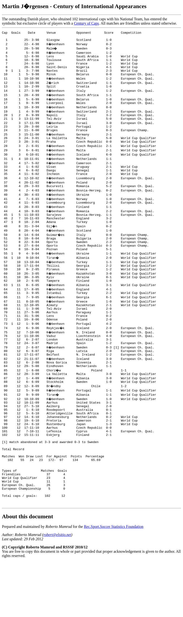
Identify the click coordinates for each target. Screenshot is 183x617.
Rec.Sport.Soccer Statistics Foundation (113, 582)
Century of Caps (86, 23)
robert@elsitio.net (57, 590)
